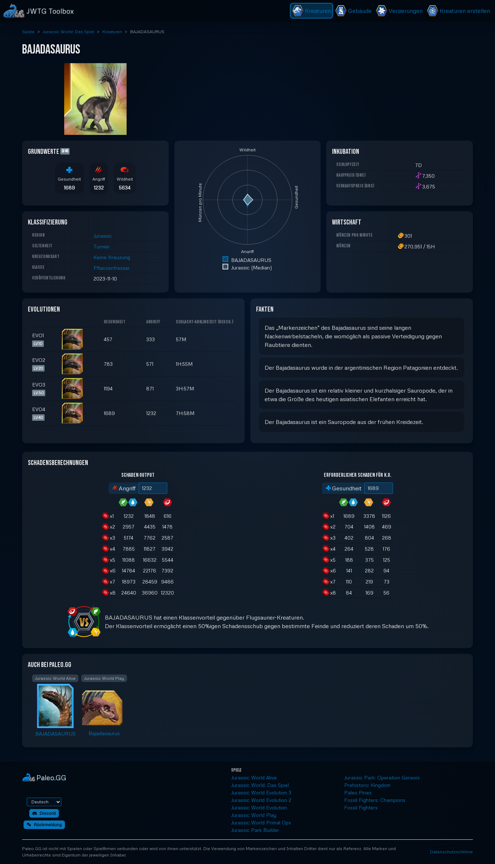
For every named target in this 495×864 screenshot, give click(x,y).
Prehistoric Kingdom (367, 785)
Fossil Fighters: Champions (374, 800)
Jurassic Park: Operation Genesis (382, 777)
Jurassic (102, 236)
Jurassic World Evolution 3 (261, 792)
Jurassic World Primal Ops (261, 822)
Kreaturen (112, 31)
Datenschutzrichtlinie (451, 851)
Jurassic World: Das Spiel (68, 31)
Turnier (101, 246)
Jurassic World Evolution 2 (261, 800)
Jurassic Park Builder (255, 830)
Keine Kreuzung (111, 257)
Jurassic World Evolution (259, 807)
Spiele (28, 31)
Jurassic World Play (253, 815)
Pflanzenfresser (111, 268)
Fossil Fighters (361, 807)
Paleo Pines (358, 792)
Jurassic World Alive (254, 777)
